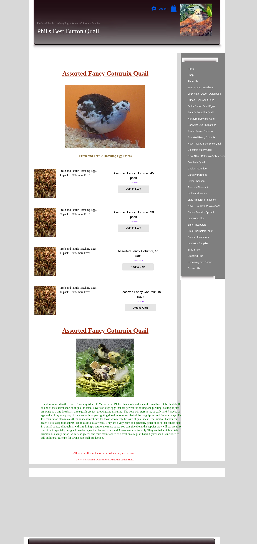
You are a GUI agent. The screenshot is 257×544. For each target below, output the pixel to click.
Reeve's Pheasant (198, 187)
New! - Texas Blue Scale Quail (204, 143)
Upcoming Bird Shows (200, 262)
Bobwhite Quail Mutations (202, 124)
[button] (174, 8)
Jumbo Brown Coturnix (200, 131)
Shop (191, 75)
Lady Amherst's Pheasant (202, 199)
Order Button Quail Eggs (201, 106)
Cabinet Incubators (198, 237)
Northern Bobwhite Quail (201, 118)
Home (191, 68)
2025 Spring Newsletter (201, 87)
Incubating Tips (196, 218)
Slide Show (194, 249)
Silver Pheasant (196, 181)
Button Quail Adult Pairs (201, 100)
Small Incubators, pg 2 (200, 231)
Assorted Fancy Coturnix (201, 137)
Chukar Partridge (197, 168)
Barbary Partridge (197, 174)
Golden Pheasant (197, 193)
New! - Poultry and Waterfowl (204, 206)
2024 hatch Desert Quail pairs (204, 93)
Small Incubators (197, 224)
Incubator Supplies (198, 243)
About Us (193, 81)
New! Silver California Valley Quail (206, 156)
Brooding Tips (195, 255)
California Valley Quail (200, 149)
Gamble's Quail (196, 162)
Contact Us (194, 268)
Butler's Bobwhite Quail (200, 112)
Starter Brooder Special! (201, 212)
